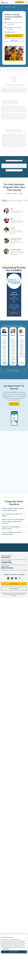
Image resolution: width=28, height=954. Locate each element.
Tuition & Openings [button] (14, 36)
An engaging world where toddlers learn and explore (16, 221)
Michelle (4, 335)
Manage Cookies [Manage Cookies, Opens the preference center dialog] (14, 951)
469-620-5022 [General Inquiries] (11, 32)
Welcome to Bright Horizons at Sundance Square (13, 16)
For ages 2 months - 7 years (14, 193)
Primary (12, 228)
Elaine (13, 335)
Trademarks (14, 595)
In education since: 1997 (4, 363)
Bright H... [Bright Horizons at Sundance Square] (14, 7)
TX (1, 7)
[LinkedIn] (12, 578)
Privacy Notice (6, 594)
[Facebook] (8, 578)
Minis (11, 218)
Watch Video (14, 403)
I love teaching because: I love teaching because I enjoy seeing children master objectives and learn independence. (21, 347)
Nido (11, 209)
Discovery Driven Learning (15, 200)
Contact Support (14, 588)
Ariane (22, 335)
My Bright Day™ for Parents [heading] (14, 387)
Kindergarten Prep (15, 239)
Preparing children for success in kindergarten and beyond (16, 242)
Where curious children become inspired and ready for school (16, 232)
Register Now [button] (14, 40)
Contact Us (19, 2)
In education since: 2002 (13, 363)
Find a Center (14, 583)
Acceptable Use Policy (20, 594)
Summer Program (15, 249)
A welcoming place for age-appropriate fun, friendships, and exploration (17, 253)
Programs (4, 200)
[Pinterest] (20, 578)
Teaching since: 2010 (21, 363)
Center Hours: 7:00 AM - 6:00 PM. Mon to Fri (14, 23)
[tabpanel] (14, 295)
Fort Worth (7, 7)
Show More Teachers (13, 370)
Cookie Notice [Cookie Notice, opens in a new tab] (6, 949)
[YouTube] (16, 578)
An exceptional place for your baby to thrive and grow (17, 211)
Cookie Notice (12, 594)
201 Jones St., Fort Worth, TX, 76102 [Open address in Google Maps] (14, 28)
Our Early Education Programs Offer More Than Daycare (14, 187)
